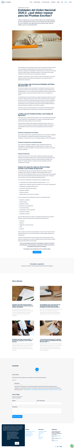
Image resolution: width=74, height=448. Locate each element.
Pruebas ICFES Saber (29, 434)
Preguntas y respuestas (42, 431)
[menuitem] (31, 2)
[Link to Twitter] (57, 446)
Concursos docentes (28, 432)
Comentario (15, 406)
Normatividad (41, 437)
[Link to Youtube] (61, 446)
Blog (39, 435)
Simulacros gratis (28, 435)
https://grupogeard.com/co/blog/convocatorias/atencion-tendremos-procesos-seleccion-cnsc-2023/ (43, 389)
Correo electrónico (41, 400)
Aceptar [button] (17, 443)
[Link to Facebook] (56, 446)
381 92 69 (56, 440)
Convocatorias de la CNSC (29, 431)
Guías (40, 434)
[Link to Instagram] (59, 446)
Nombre (14, 400)
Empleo (40, 438)
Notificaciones (41, 432)
